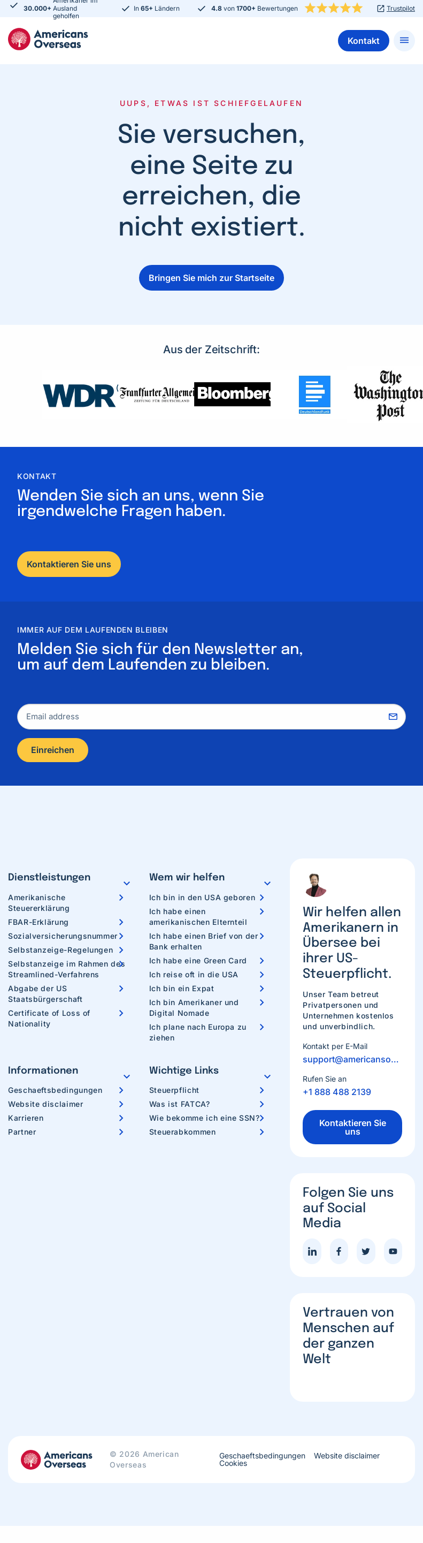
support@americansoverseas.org (352, 1060)
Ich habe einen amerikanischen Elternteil (198, 918)
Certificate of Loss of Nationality (49, 1019)
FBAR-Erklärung (38, 923)
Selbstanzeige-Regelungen (60, 950)
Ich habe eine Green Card (198, 961)
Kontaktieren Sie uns (69, 564)
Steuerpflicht (174, 1091)
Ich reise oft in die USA (194, 975)
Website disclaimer (45, 1105)
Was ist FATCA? (179, 1105)
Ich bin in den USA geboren (202, 898)
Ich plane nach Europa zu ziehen (198, 1033)
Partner (22, 1133)
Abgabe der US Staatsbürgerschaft (45, 995)
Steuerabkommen (182, 1133)
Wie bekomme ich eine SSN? (204, 1119)
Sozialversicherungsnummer (63, 936)
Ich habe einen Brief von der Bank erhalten (203, 942)
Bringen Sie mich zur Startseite (211, 277)
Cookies (233, 1465)
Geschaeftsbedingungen (55, 1091)
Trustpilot (401, 8)
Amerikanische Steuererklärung (39, 904)
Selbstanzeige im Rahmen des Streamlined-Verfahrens (66, 970)
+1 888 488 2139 (337, 1093)
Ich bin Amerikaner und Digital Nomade (194, 1008)
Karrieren (26, 1119)
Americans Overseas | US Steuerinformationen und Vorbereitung (48, 39)
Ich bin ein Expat (181, 989)
